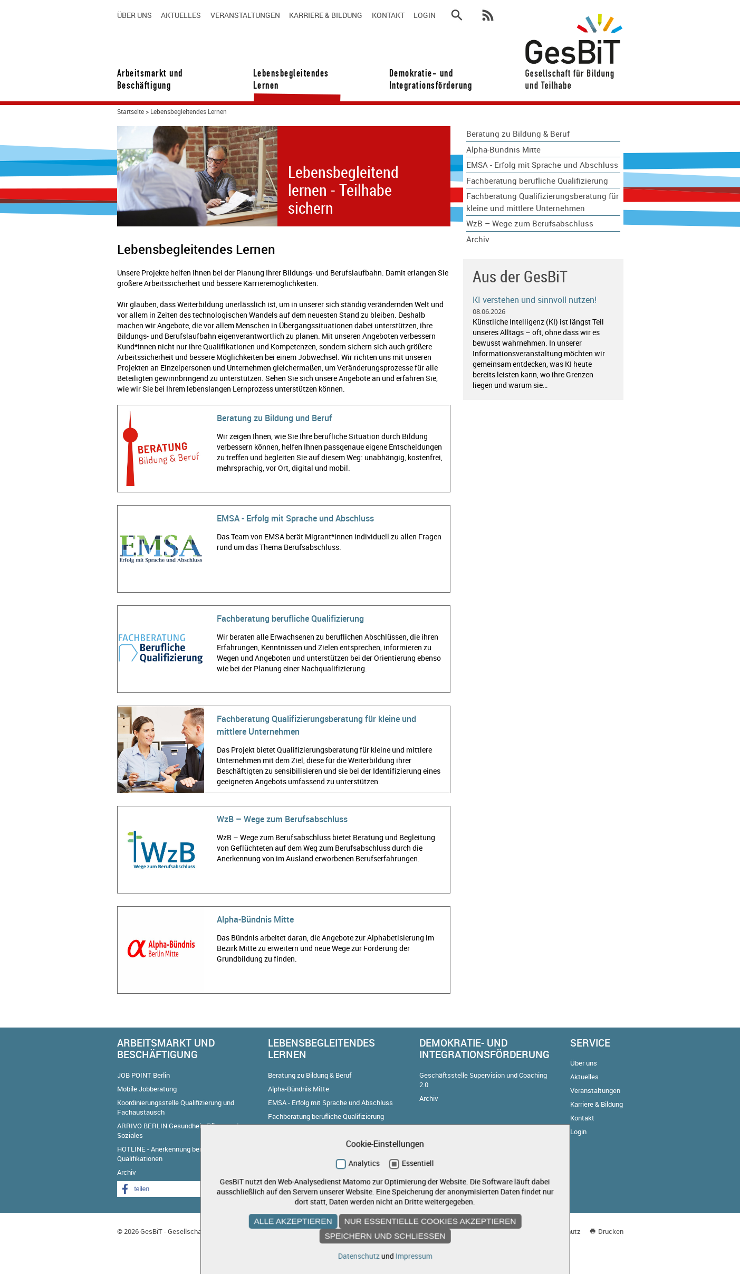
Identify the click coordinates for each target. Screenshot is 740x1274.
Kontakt (388, 15)
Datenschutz (561, 1231)
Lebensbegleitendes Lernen (291, 79)
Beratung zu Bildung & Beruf (518, 133)
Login (425, 15)
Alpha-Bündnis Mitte (255, 919)
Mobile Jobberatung (147, 1089)
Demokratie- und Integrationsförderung (427, 79)
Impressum (516, 1231)
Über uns (134, 15)
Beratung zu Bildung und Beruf (274, 418)
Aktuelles (181, 15)
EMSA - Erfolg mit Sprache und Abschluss (295, 518)
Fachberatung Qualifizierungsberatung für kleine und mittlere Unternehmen (542, 202)
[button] (159, 1189)
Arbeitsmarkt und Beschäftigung (150, 79)
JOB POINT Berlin (143, 1075)
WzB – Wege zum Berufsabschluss (282, 819)
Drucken (610, 1231)
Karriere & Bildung (325, 15)
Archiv (477, 239)
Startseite (130, 111)
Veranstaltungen (245, 15)
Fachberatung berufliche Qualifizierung (290, 618)
